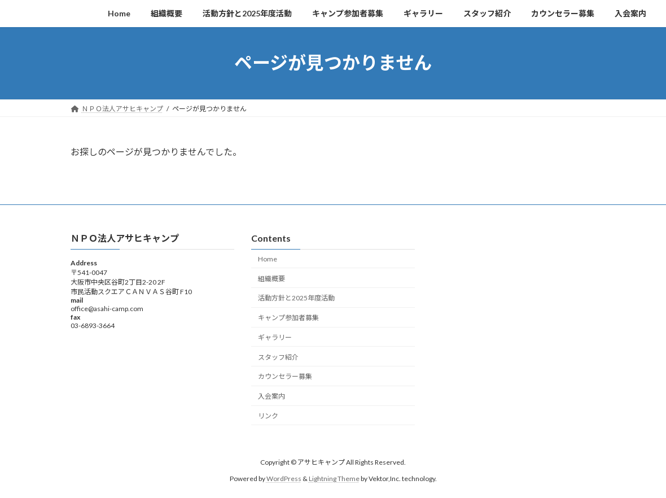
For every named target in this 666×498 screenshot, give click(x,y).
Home (267, 259)
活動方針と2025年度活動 (296, 298)
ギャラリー (275, 337)
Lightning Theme (334, 478)
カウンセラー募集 (285, 376)
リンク (268, 416)
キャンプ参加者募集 (288, 317)
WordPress (283, 478)
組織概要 (271, 278)
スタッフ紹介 (278, 356)
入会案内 (271, 396)
